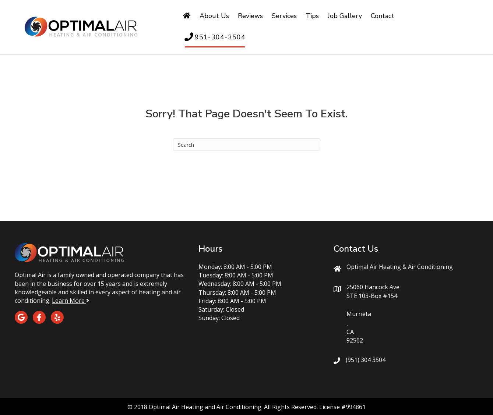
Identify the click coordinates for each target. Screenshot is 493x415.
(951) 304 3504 (365, 360)
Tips (312, 15)
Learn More (70, 301)
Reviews (250, 15)
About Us (214, 15)
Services (284, 15)
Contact (382, 15)
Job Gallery (345, 15)
